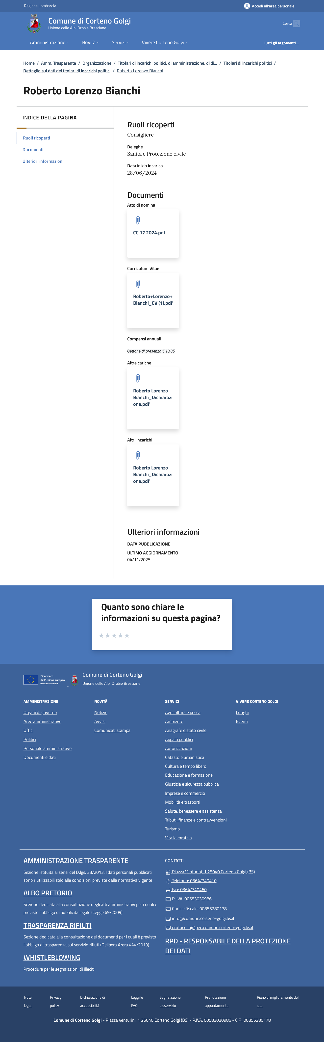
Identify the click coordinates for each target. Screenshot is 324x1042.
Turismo (172, 828)
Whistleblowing (52, 957)
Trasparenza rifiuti (58, 925)
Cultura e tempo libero (185, 766)
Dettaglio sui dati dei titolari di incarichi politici (66, 70)
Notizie (100, 712)
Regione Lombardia (40, 5)
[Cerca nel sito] (294, 23)
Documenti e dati (40, 757)
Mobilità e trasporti (182, 802)
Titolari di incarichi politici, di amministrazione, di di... (167, 63)
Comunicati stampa (112, 730)
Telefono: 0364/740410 (191, 880)
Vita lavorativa (178, 837)
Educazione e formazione (189, 775)
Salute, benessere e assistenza (193, 811)
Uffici (28, 730)
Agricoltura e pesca (182, 712)
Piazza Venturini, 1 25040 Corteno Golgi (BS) (232, 871)
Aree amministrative (42, 721)
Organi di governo (40, 712)
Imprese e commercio (185, 793)
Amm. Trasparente (58, 63)
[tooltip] (153, 233)
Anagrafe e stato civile (185, 730)
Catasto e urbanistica (184, 757)
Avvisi (99, 721)
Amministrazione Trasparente (76, 860)
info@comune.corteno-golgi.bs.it (199, 918)
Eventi (242, 721)
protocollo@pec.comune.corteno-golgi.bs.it (209, 927)
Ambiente (174, 721)
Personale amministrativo (48, 748)
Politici (30, 739)
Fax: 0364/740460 (186, 889)
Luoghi (242, 712)
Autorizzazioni (178, 748)
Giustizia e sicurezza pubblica (192, 784)
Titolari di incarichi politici (248, 63)
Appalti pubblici (179, 739)
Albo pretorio (48, 892)
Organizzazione (96, 63)
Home (29, 63)
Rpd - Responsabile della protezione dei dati (228, 945)
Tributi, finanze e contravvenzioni (196, 820)
